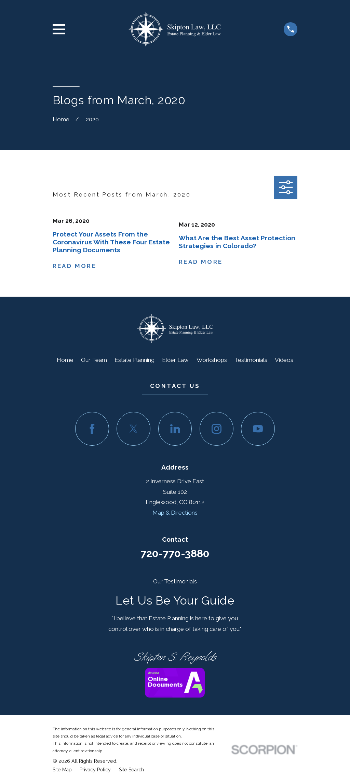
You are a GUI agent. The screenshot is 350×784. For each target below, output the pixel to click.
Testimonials (250, 359)
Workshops (212, 359)
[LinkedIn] (175, 429)
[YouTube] (258, 429)
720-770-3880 (175, 553)
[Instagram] (216, 429)
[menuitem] (62, 770)
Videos (284, 359)
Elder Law (175, 359)
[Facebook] (92, 429)
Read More (75, 266)
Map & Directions (175, 512)
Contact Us (175, 385)
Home (65, 359)
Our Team (94, 359)
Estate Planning (134, 359)
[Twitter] (133, 429)
